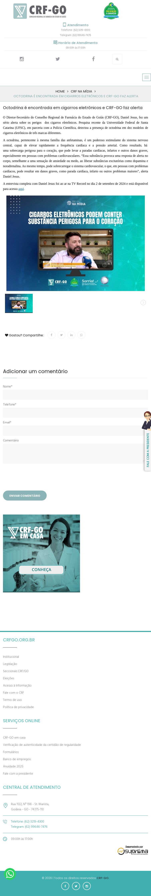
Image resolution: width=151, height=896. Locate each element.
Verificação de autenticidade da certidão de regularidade (42, 745)
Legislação (10, 664)
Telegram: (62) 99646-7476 (75, 35)
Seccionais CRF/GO (16, 671)
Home (60, 91)
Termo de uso (12, 700)
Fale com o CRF (13, 692)
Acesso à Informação (17, 685)
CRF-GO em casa (14, 737)
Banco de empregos (17, 759)
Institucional (11, 657)
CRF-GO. (103, 878)
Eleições (8, 678)
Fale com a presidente (18, 773)
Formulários (11, 752)
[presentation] (33, 477)
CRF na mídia (81, 91)
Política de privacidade (18, 707)
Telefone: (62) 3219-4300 (75, 30)
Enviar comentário (24, 496)
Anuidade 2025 (13, 766)
